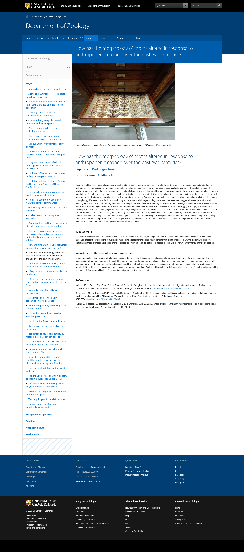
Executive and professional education (92, 523)
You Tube (179, 479)
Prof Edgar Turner (104, 169)
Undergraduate (82, 508)
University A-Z (32, 516)
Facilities (104, 38)
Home (27, 16)
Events (128, 523)
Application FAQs (35, 427)
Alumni (120, 38)
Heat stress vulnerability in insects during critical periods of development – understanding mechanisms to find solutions (46, 235)
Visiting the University (135, 512)
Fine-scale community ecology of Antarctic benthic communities (43, 201)
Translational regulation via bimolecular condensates (41, 405)
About (40, 38)
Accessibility (31, 522)
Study (34, 16)
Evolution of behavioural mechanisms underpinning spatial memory (46, 175)
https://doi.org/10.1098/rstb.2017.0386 (171, 288)
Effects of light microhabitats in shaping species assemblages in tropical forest (46, 154)
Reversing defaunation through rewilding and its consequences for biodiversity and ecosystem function (44, 360)
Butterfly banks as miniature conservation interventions (41, 114)
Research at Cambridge (128, 5)
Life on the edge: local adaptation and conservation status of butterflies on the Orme (46, 282)
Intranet (138, 38)
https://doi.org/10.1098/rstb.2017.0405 (102, 299)
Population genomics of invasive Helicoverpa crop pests (43, 315)
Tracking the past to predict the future (47, 399)
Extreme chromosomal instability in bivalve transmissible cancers (45, 193)
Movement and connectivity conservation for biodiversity (41, 299)
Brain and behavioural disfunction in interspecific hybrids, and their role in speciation (45, 104)
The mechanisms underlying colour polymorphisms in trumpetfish (45, 385)
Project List (61, 16)
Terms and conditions (35, 528)
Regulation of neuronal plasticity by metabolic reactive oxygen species (45, 335)
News (128, 519)
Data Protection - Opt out (136, 475)
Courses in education (85, 527)
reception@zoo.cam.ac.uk (93, 467)
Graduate (80, 512)
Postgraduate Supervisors (39, 414)
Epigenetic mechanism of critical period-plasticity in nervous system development (43, 165)
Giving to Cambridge (134, 531)
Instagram (179, 483)
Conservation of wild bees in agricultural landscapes (41, 130)
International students (85, 516)
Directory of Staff (133, 467)
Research (72, 38)
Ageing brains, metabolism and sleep (47, 89)
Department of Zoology (38, 60)
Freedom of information (36, 525)
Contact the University (36, 519)
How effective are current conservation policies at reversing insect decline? (46, 246)
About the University (99, 5)
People (55, 38)
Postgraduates (46, 16)
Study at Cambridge (71, 5)
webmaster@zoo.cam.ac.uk (88, 481)
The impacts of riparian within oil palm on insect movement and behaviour (46, 377)
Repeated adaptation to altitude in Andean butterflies (44, 351)
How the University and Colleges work (142, 508)
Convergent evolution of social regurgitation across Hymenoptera (43, 137)
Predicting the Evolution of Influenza (46, 321)
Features (179, 512)
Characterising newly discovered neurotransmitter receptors (43, 122)
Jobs (127, 527)
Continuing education (85, 519)
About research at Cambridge (188, 523)
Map (127, 516)
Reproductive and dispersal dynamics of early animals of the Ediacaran (46, 343)
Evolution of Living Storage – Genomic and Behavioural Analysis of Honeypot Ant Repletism (46, 184)
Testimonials (32, 434)
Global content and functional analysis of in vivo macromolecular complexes (46, 225)
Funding (30, 421)
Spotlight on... (181, 519)
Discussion (180, 516)
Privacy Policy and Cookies (137, 471)
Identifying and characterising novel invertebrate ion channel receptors (45, 265)
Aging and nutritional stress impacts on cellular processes (45, 95)
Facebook (179, 475)
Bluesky (178, 467)
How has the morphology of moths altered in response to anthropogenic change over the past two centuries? (45, 255)
